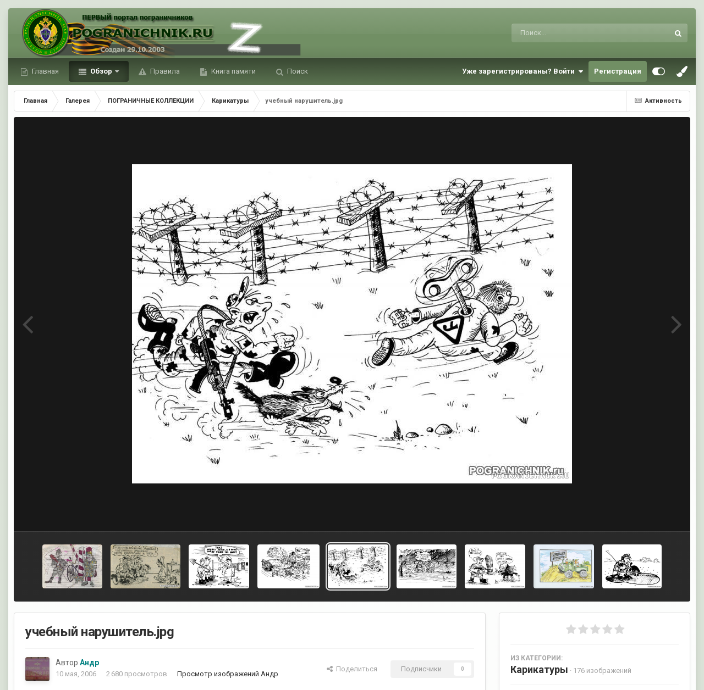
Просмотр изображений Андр (227, 674)
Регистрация (617, 71)
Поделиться (352, 669)
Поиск (296, 71)
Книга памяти (233, 71)
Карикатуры (539, 669)
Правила (164, 71)
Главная (44, 71)
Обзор (101, 71)
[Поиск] (570, 33)
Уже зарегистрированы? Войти (522, 71)
